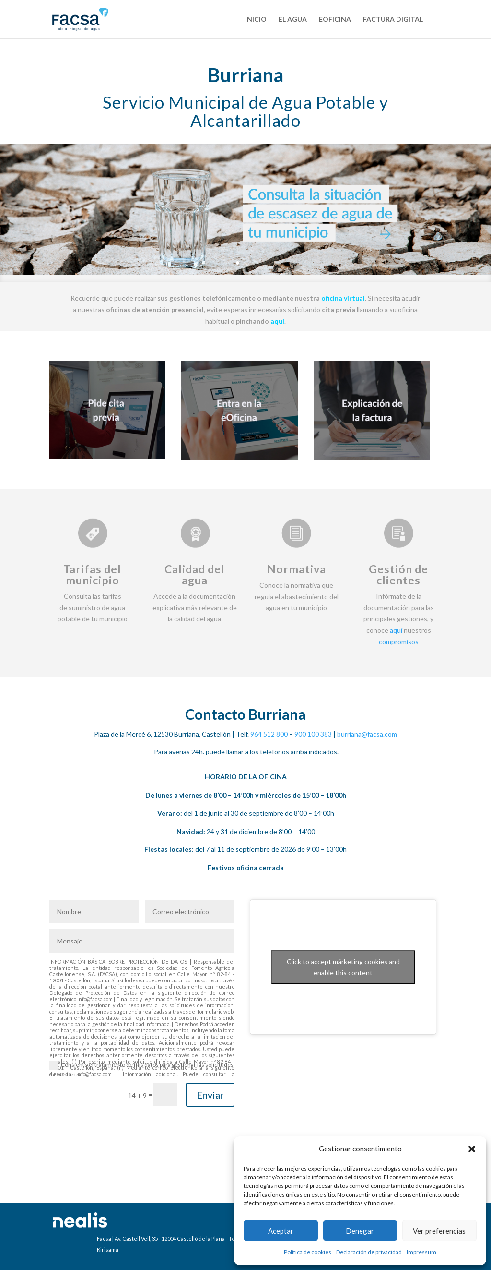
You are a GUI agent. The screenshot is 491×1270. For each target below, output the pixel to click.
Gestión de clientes (398, 574)
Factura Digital (393, 19)
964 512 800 (269, 734)
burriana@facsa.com (367, 734)
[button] (472, 1149)
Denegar (360, 1230)
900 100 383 (313, 734)
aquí (396, 630)
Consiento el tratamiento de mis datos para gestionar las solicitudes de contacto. (141, 1069)
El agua (293, 19)
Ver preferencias (439, 1230)
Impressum (421, 1252)
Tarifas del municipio (92, 574)
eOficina (335, 19)
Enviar (210, 1095)
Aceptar (280, 1230)
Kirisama (107, 1249)
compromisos (399, 642)
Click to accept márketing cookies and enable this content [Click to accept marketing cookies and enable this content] (343, 967)
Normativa (296, 569)
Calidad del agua (194, 574)
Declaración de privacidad (369, 1252)
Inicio (256, 19)
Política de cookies (307, 1252)
